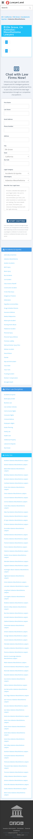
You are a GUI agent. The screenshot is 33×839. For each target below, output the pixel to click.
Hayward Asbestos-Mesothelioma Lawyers (16, 565)
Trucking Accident (9, 374)
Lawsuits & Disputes (10, 444)
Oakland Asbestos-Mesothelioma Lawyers (16, 621)
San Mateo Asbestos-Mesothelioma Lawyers (14, 711)
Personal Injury (8, 333)
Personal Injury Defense (11, 337)
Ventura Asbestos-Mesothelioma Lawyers (16, 780)
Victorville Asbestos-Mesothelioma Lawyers (16, 784)
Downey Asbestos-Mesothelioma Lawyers (16, 516)
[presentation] (17, 214)
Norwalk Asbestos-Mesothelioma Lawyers (16, 617)
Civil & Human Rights (10, 411)
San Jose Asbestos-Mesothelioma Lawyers (16, 706)
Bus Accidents (8, 275)
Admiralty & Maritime (10, 255)
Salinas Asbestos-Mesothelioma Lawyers (15, 685)
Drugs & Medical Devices (11, 308)
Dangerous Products (10, 296)
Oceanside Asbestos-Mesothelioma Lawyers (14, 626)
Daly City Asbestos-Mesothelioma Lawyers (16, 512)
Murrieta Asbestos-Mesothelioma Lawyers (16, 613)
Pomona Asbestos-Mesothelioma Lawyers (16, 652)
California (8, 17)
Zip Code (6, 160)
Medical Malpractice (9, 316)
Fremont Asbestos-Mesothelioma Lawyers (16, 543)
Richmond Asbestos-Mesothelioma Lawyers (16, 666)
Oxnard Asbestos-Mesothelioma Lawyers (15, 640)
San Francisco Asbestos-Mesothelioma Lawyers (15, 701)
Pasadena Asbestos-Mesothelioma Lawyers (16, 648)
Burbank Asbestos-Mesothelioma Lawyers (16, 479)
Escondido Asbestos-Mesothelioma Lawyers (14, 529)
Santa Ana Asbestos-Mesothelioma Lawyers (16, 716)
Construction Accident (10, 288)
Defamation (7, 300)
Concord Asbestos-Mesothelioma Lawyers (16, 497)
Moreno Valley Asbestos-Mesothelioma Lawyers (15, 608)
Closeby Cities (8, 455)
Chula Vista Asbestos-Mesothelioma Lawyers (14, 488)
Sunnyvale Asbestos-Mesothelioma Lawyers (14, 757)
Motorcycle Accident (10, 320)
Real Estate (7, 448)
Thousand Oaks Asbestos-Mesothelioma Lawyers (15, 767)
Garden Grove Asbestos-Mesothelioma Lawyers (15, 556)
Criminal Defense (9, 419)
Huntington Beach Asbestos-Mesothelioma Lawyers (16, 571)
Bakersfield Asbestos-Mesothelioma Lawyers (14, 470)
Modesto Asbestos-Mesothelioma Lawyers (16, 603)
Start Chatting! (16, 221)
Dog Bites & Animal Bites (11, 304)
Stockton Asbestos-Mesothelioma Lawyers (16, 751)
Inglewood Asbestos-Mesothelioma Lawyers (14, 577)
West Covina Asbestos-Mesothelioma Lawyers (14, 794)
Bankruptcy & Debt (9, 399)
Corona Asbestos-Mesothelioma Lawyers (15, 502)
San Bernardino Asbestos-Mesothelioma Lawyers (15, 690)
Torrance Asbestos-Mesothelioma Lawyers (16, 772)
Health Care (7, 435)
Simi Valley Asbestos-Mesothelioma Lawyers (14, 746)
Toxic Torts (7, 370)
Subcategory (8, 176)
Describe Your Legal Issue (12, 185)
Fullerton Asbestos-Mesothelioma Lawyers (16, 551)
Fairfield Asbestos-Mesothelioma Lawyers (16, 534)
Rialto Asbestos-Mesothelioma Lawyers (15, 662)
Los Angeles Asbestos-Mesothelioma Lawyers (14, 598)
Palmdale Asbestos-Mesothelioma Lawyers (16, 644)
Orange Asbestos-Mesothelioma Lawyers (15, 636)
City (5, 146)
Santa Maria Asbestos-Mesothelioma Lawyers (14, 734)
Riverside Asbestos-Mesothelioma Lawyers (16, 671)
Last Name (7, 109)
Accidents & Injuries (13, 249)
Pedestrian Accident (9, 329)
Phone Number (8, 126)
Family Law (7, 431)
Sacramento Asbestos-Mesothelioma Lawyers (14, 680)
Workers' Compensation (11, 378)
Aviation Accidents (9, 263)
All (2, 17)
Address (6, 136)
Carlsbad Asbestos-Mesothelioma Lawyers (16, 483)
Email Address (8, 119)
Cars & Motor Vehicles (10, 407)
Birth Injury (7, 267)
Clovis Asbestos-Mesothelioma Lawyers (15, 493)
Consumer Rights (9, 415)
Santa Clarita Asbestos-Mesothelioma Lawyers (14, 728)
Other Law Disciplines (14, 389)
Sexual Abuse (8, 353)
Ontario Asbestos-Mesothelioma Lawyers (16, 632)
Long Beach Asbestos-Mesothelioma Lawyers (14, 591)
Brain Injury (7, 271)
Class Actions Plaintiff (10, 283)
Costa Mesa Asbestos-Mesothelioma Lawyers (14, 507)
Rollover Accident (9, 349)
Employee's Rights (9, 423)
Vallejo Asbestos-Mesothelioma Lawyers (15, 776)
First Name (7, 102)
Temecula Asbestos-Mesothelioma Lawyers (16, 762)
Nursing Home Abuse (10, 324)
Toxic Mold (7, 365)
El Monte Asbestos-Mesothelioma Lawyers (16, 524)
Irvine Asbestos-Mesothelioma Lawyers (15, 582)
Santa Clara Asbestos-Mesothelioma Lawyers (14, 721)
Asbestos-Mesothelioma (11, 259)
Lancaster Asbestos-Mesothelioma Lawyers (16, 586)
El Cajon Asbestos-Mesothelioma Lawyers (16, 520)
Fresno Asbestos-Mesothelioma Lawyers (15, 547)
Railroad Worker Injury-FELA (12, 345)
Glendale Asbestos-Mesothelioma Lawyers (16, 561)
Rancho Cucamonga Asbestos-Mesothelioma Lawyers (12, 657)
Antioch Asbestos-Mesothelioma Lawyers (16, 464)
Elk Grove (16, 17)
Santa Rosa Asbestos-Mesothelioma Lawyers (14, 740)
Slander (6, 357)
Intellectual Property (10, 440)
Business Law (8, 403)
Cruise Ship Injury (9, 292)
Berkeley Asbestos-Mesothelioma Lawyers (16, 475)
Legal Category (8, 169)
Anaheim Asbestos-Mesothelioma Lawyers (16, 460)
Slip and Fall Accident (10, 361)
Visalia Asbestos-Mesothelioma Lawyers (15, 788)
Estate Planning (8, 427)
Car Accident (7, 279)
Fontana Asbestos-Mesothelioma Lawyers (16, 539)
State (5, 153)
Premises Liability (9, 341)
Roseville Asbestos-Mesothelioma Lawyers (16, 675)
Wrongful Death (8, 382)
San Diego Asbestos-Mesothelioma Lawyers (16, 695)
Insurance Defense (9, 312)
